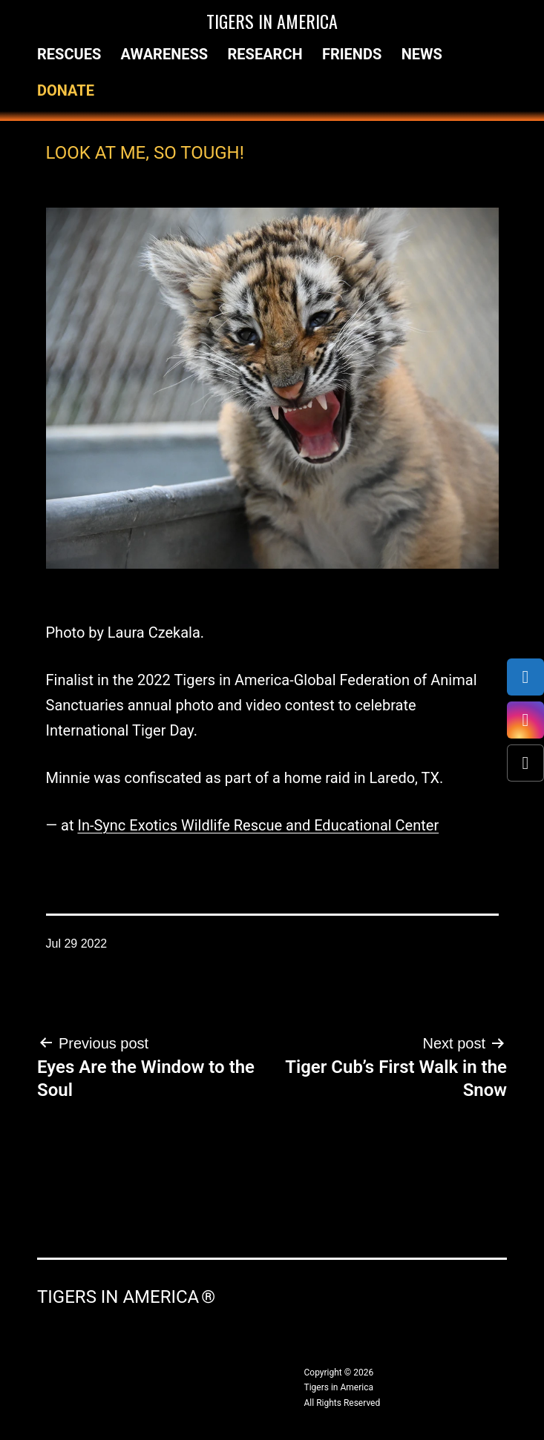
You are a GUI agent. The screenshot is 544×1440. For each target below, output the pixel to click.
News (422, 54)
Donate (65, 90)
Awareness (165, 54)
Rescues (69, 54)
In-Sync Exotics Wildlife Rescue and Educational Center (258, 825)
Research (265, 54)
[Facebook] (525, 677)
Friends (351, 54)
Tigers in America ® (126, 1297)
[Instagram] (525, 720)
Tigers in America (272, 20)
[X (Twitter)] (525, 763)
